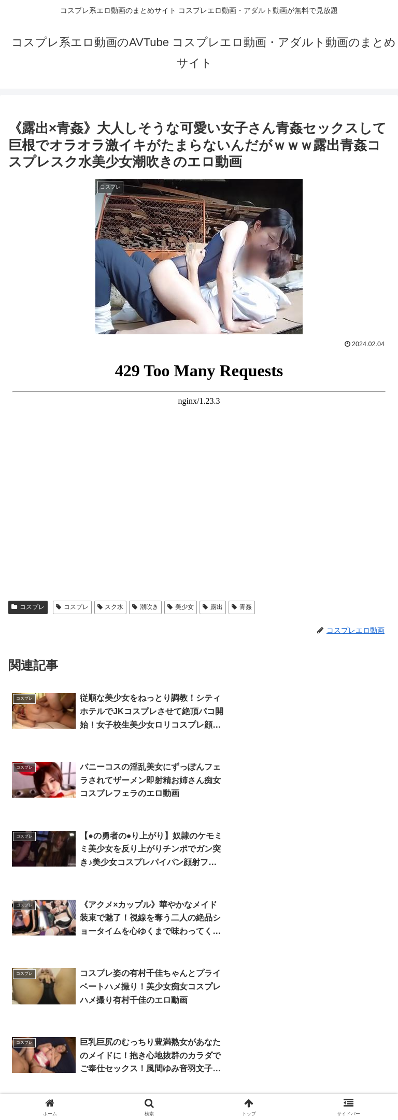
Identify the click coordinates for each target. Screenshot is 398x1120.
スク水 (110, 607)
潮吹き (145, 607)
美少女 (180, 607)
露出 (213, 607)
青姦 (242, 607)
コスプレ (28, 607)
